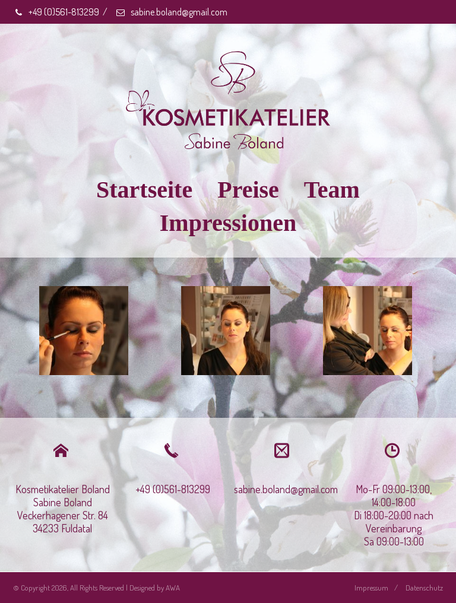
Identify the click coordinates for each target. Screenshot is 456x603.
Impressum (371, 587)
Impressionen (228, 223)
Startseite (144, 189)
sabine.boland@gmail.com (171, 12)
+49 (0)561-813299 (56, 12)
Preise (248, 189)
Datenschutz (424, 587)
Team (332, 189)
